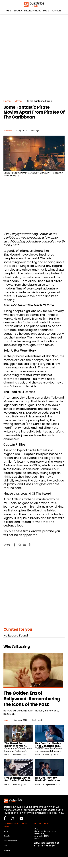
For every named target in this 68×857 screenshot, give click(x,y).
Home (7, 101)
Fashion (56, 10)
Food (46, 10)
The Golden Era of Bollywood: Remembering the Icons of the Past (31, 698)
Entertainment (32, 10)
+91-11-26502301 (45, 846)
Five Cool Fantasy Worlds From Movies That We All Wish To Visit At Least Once (47, 781)
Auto (8, 10)
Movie (18, 101)
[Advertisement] (34, 56)
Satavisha (7, 130)
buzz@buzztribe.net (47, 842)
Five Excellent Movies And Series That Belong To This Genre (18, 780)
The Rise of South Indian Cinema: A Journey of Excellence (17, 746)
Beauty (18, 10)
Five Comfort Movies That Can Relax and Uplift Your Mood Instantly (48, 747)
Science (7, 850)
